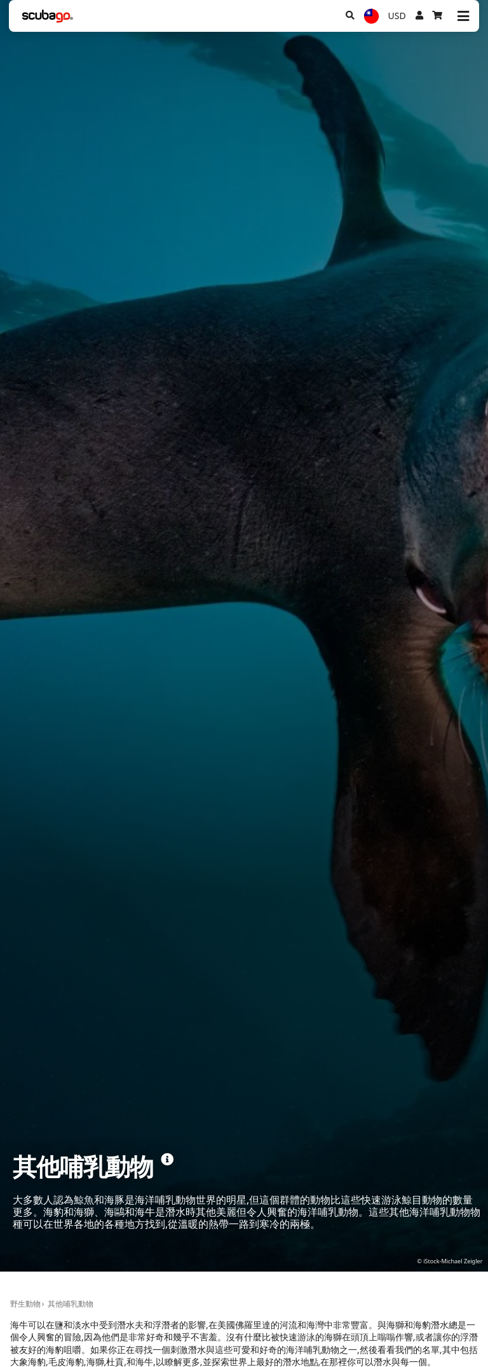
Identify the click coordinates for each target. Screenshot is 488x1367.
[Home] (47, 16)
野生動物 (25, 1303)
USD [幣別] (397, 16)
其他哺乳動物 (70, 1303)
